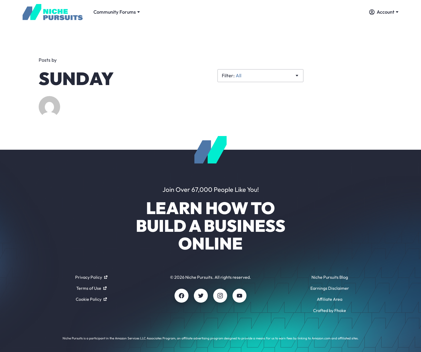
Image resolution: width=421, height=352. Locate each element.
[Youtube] (239, 296)
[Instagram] (220, 296)
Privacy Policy (91, 277)
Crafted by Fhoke (329, 310)
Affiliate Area (329, 299)
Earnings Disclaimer (329, 288)
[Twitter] (201, 296)
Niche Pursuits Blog (329, 277)
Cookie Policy (91, 299)
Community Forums (116, 12)
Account (383, 12)
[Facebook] (181, 296)
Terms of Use (91, 288)
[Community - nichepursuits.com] (53, 12)
